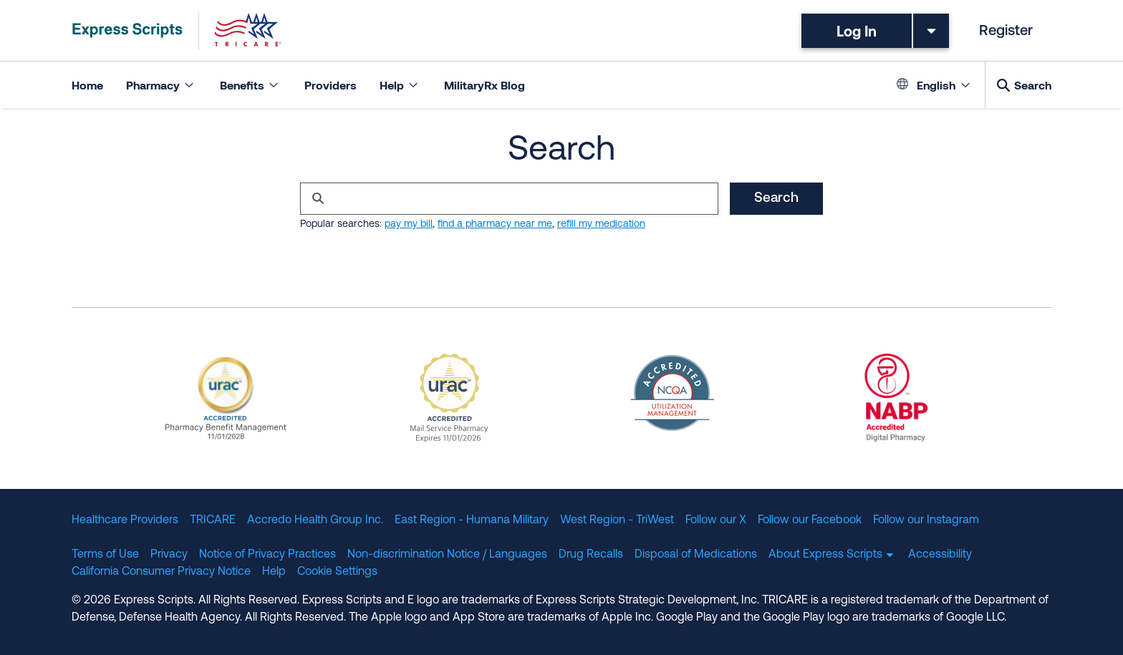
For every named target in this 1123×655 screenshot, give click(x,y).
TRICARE (213, 520)
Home (87, 85)
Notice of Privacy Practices (267, 555)
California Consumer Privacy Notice (161, 572)
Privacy (169, 555)
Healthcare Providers (125, 520)
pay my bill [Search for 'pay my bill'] (409, 224)
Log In (857, 30)
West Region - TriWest (617, 520)
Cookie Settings (337, 572)
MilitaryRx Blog (484, 85)
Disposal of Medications (696, 555)
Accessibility (940, 555)
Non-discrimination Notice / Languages (447, 555)
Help (274, 572)
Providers (330, 85)
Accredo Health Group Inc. (315, 520)
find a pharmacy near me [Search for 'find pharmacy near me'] (495, 224)
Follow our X (715, 520)
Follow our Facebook (810, 520)
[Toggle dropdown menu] (931, 31)
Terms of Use (105, 555)
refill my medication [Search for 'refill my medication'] (601, 224)
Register (1006, 31)
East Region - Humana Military (472, 520)
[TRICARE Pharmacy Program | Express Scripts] (177, 30)
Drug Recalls (591, 555)
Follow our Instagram (926, 520)
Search (1032, 85)
